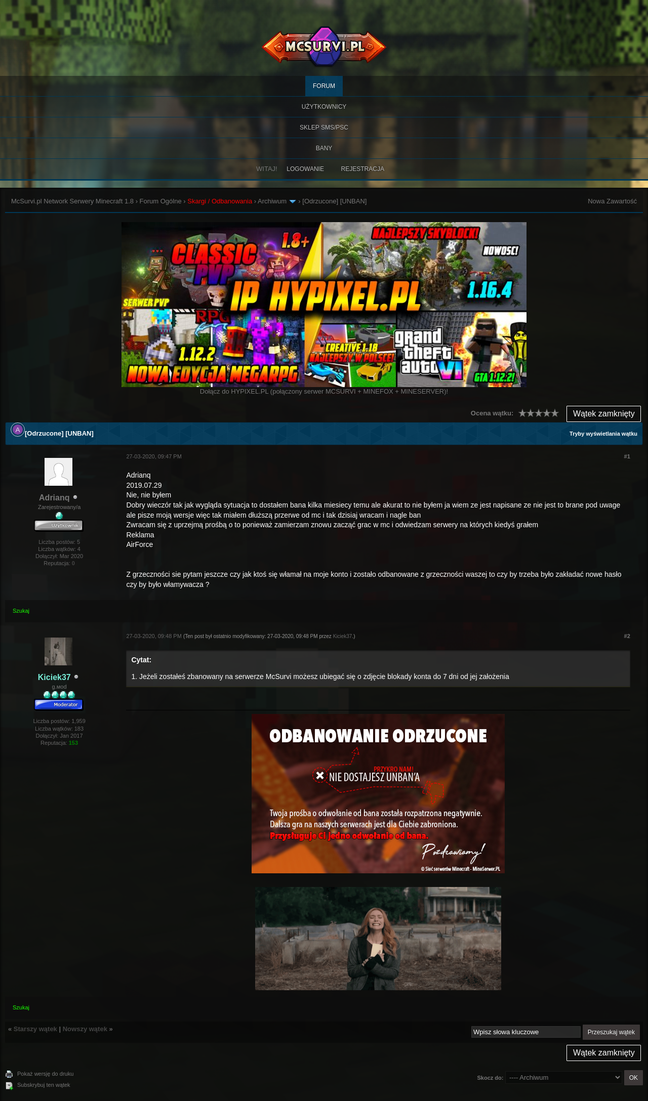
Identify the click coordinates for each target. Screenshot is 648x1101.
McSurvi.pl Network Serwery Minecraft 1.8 (72, 201)
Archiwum (272, 201)
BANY (324, 148)
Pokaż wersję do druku (45, 1074)
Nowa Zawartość (612, 201)
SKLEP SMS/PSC (324, 127)
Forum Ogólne (161, 201)
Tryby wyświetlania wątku (603, 434)
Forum (324, 86)
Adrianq (54, 497)
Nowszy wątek (85, 1029)
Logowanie (305, 169)
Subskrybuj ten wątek (43, 1085)
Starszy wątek (35, 1029)
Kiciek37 (342, 636)
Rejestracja (362, 169)
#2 (627, 636)
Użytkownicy (324, 106)
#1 (627, 456)
